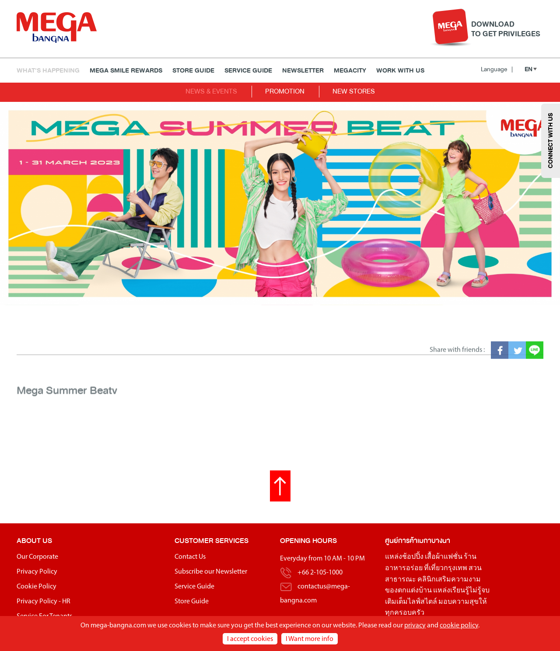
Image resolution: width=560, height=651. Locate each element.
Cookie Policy (36, 586)
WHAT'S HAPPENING (48, 70)
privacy (415, 625)
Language (497, 69)
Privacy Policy (37, 571)
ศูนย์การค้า (401, 541)
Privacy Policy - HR (43, 601)
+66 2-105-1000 (320, 572)
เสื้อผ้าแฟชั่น (443, 557)
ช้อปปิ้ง (413, 557)
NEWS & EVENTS (211, 91)
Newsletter (303, 70)
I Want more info (309, 639)
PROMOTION (284, 91)
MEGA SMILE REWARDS (126, 70)
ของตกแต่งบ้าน (408, 590)
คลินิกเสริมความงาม (449, 579)
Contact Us (190, 557)
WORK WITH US (400, 70)
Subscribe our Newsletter (211, 571)
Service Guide (248, 70)
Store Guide (193, 70)
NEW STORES (353, 91)
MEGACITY (350, 70)
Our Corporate (37, 557)
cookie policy (459, 625)
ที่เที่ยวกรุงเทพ (445, 568)
